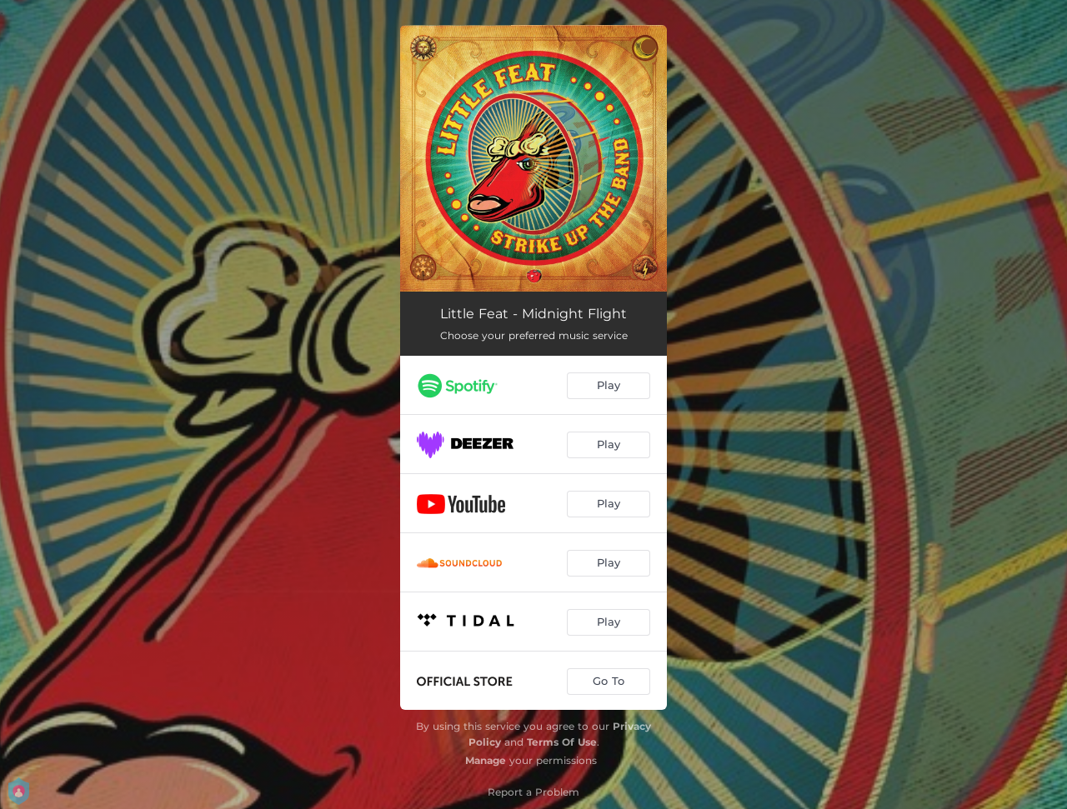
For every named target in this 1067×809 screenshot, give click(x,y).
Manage (485, 760)
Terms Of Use (562, 742)
